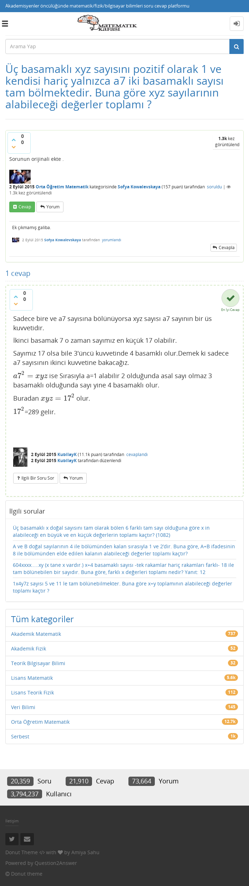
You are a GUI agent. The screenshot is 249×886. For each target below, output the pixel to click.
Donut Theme (21, 852)
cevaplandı (137, 454)
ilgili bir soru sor (37, 478)
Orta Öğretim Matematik (62, 187)
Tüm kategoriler (42, 619)
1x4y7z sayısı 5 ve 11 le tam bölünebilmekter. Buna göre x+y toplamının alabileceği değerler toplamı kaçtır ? (122, 587)
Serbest (20, 736)
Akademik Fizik (28, 648)
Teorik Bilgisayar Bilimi (38, 663)
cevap (25, 207)
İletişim (12, 820)
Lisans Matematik (32, 677)
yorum (53, 207)
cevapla (227, 247)
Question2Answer (56, 863)
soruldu (214, 187)
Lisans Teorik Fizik (32, 692)
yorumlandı (111, 239)
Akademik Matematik (36, 633)
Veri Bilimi (23, 707)
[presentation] (30, 375)
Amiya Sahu (85, 852)
